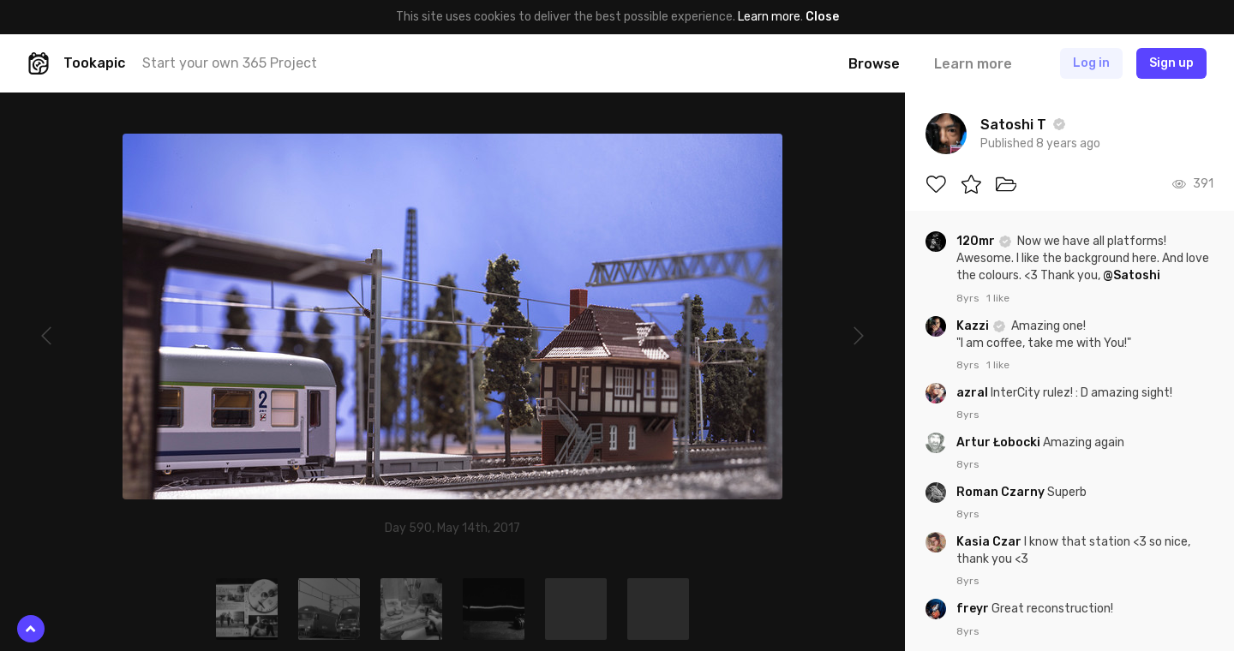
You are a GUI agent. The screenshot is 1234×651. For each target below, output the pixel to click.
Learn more (769, 16)
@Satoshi (1131, 275)
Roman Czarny (1001, 492)
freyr (973, 608)
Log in (1091, 63)
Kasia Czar (990, 542)
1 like (997, 298)
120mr (976, 241)
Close (822, 16)
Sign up (1171, 63)
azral (973, 392)
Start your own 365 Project (229, 63)
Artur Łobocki (999, 442)
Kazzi (973, 326)
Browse (874, 64)
